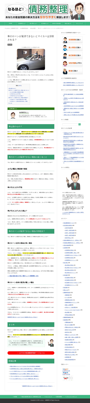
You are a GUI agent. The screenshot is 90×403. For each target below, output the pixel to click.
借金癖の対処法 (69, 339)
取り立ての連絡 (69, 324)
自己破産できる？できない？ (72, 282)
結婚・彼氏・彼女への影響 (71, 337)
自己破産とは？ (45, 23)
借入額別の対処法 (67, 225)
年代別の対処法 (69, 347)
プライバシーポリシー (71, 396)
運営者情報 (59, 396)
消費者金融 (67, 322)
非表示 (19, 85)
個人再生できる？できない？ (72, 267)
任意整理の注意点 (69, 257)
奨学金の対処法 (69, 314)
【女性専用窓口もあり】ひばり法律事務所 (73, 106)
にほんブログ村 (66, 370)
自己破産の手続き (69, 277)
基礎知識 (67, 295)
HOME (10, 23)
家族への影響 (68, 305)
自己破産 (65, 275)
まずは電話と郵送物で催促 (17, 92)
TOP (12, 28)
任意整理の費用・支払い (71, 252)
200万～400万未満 (69, 232)
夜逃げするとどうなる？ (71, 349)
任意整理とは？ (22, 23)
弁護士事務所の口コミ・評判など (71, 240)
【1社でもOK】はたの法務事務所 (71, 112)
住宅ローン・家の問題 (70, 307)
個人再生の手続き (69, 265)
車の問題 (10, 44)
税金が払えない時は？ (70, 354)
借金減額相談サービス (68, 223)
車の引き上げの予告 (15, 94)
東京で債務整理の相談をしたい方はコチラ (73, 85)
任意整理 (65, 247)
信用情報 (67, 357)
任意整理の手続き (69, 250)
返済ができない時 (69, 329)
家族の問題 (67, 344)
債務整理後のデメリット (71, 302)
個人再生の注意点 (69, 270)
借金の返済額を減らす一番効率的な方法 (31, 396)
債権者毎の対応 (69, 300)
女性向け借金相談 (56, 23)
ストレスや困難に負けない (71, 342)
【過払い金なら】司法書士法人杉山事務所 (73, 114)
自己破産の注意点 (69, 280)
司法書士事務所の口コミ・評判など (72, 242)
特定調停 (65, 287)
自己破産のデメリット (70, 285)
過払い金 (65, 290)
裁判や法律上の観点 (70, 352)
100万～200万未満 (69, 230)
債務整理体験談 (67, 317)
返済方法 (67, 332)
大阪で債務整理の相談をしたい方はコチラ (73, 82)
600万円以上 (68, 237)
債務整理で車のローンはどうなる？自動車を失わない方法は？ (23, 317)
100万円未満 (68, 227)
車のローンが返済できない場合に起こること (18, 90)
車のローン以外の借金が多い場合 (18, 99)
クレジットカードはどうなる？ (72, 309)
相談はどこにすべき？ (70, 334)
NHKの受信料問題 (69, 359)
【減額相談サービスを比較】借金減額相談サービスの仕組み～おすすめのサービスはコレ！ (73, 154)
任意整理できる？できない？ (72, 255)
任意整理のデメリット (70, 260)
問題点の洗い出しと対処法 (71, 327)
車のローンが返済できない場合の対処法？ (18, 97)
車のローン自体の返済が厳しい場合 (19, 101)
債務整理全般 (66, 292)
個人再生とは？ (33, 23)
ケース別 (67, 297)
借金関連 (65, 319)
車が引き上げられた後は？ (17, 95)
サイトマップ (79, 23)
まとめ (10, 103)
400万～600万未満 (69, 235)
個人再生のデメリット (70, 272)
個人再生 (65, 262)
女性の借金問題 (67, 245)
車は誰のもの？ (12, 88)
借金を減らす (68, 23)
